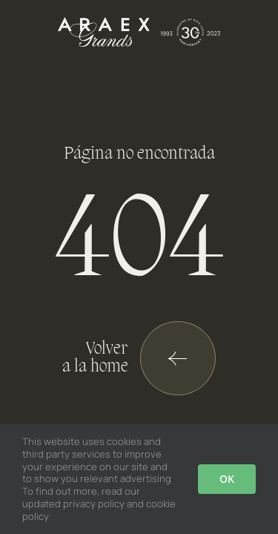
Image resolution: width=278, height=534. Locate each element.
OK (226, 479)
